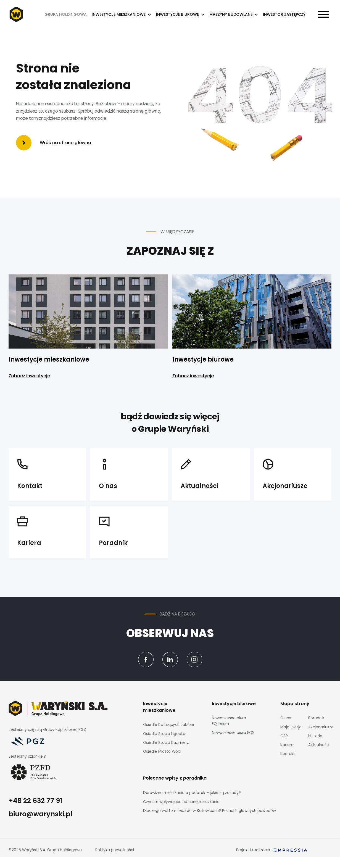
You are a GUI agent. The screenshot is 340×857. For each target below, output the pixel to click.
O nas (285, 718)
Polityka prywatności (114, 850)
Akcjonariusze (321, 727)
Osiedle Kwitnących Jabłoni (168, 724)
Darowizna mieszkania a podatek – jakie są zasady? (192, 792)
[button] (121, 15)
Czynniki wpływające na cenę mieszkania (181, 801)
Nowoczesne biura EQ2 (233, 732)
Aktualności (319, 744)
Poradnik (316, 718)
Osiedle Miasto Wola (162, 751)
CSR (284, 736)
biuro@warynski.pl (40, 814)
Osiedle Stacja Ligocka (164, 733)
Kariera (287, 744)
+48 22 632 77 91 (35, 800)
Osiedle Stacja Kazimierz (166, 742)
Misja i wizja (291, 727)
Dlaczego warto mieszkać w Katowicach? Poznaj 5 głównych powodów (209, 810)
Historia (315, 736)
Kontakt (287, 753)
